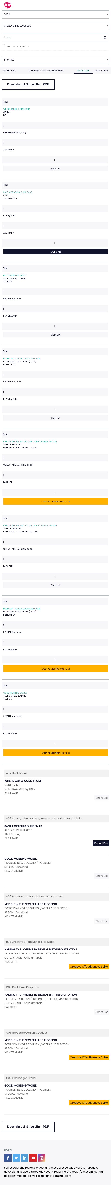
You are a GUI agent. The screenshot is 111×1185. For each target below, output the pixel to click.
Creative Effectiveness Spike (46, 70)
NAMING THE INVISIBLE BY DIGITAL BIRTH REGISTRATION (30, 441)
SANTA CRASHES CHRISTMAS (17, 192)
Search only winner (19, 46)
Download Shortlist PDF (28, 84)
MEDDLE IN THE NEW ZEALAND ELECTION (22, 358)
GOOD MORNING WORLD (15, 275)
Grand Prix (9, 70)
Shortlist (83, 70)
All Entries (101, 70)
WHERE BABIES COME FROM (16, 109)
